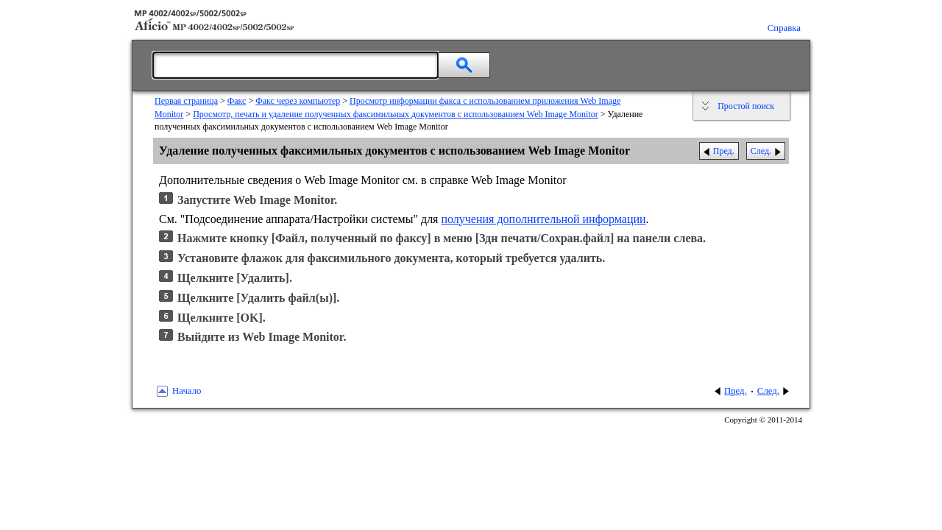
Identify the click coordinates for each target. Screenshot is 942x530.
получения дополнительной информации (543, 219)
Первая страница (186, 101)
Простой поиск (746, 106)
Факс (237, 101)
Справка (784, 28)
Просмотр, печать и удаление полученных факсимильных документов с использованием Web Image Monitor (395, 114)
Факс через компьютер (297, 101)
